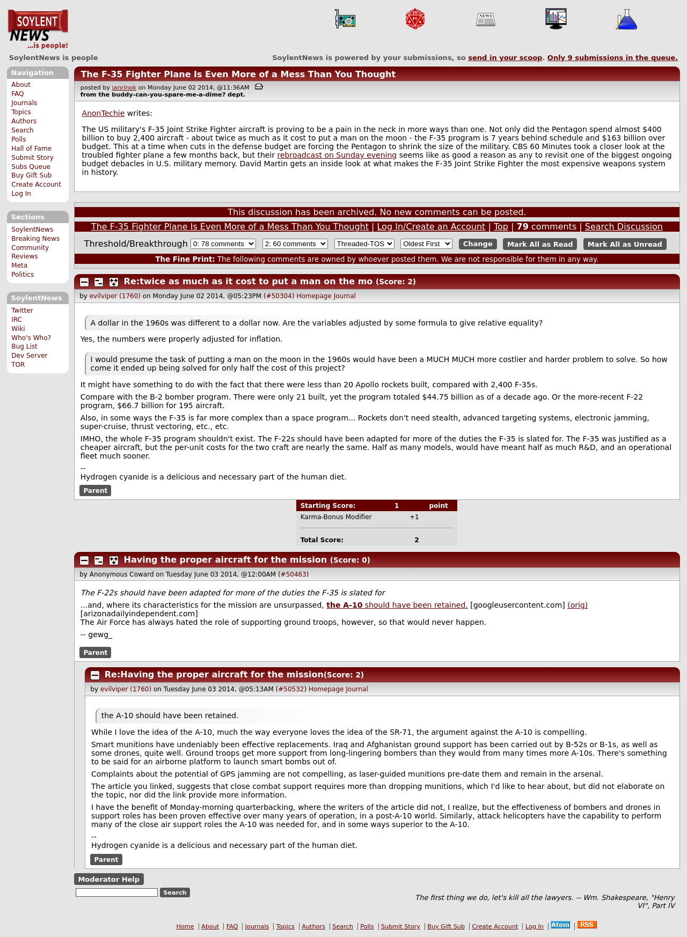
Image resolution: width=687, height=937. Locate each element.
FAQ (17, 94)
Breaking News (35, 238)
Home (185, 926)
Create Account (36, 184)
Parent (95, 491)
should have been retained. (397, 605)
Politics (22, 274)
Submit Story (32, 157)
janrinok (124, 87)
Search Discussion (624, 227)
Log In (21, 193)
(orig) (577, 605)
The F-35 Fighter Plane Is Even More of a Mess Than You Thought (238, 74)
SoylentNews (38, 29)
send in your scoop (505, 58)
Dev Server (29, 355)
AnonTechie (103, 113)
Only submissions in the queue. (612, 58)
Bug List (24, 346)
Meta (19, 265)
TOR (18, 364)
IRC (16, 319)
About (21, 84)
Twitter (22, 310)
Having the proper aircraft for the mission (225, 560)
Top (501, 227)
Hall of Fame (31, 148)
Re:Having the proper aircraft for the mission (214, 674)
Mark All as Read (540, 244)
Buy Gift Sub (31, 175)
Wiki (18, 329)
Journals (24, 103)
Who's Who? (31, 338)
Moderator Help (109, 879)
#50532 (291, 689)
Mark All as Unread (625, 244)
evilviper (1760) (115, 296)
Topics (21, 112)
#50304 (279, 296)
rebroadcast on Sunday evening (337, 155)
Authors (23, 121)
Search (22, 130)
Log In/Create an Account (431, 227)
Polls (18, 139)
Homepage (313, 296)
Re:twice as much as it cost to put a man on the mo (248, 281)
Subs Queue (30, 167)
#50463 (293, 574)
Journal (345, 296)
